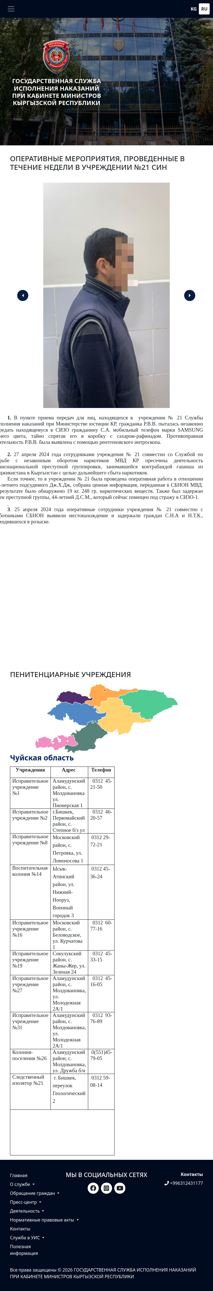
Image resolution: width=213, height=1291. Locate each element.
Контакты (20, 1229)
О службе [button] (20, 1184)
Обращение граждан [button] (33, 1193)
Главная (18, 1175)
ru (204, 9)
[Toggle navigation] (11, 8)
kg (194, 9)
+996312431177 (183, 1183)
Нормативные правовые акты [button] (42, 1220)
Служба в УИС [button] (25, 1238)
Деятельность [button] (25, 1211)
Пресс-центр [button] (24, 1202)
